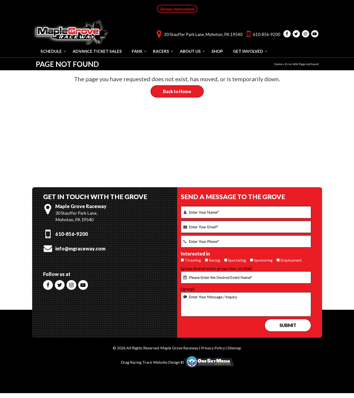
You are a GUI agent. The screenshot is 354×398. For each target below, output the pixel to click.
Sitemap (234, 347)
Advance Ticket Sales (97, 50)
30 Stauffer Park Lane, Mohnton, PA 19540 (198, 34)
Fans (137, 50)
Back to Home (177, 91)
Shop (217, 50)
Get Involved (248, 50)
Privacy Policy (213, 347)
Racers (161, 50)
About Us (190, 50)
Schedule (51, 50)
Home (278, 64)
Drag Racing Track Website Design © (152, 362)
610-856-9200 (262, 34)
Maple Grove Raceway (179, 347)
